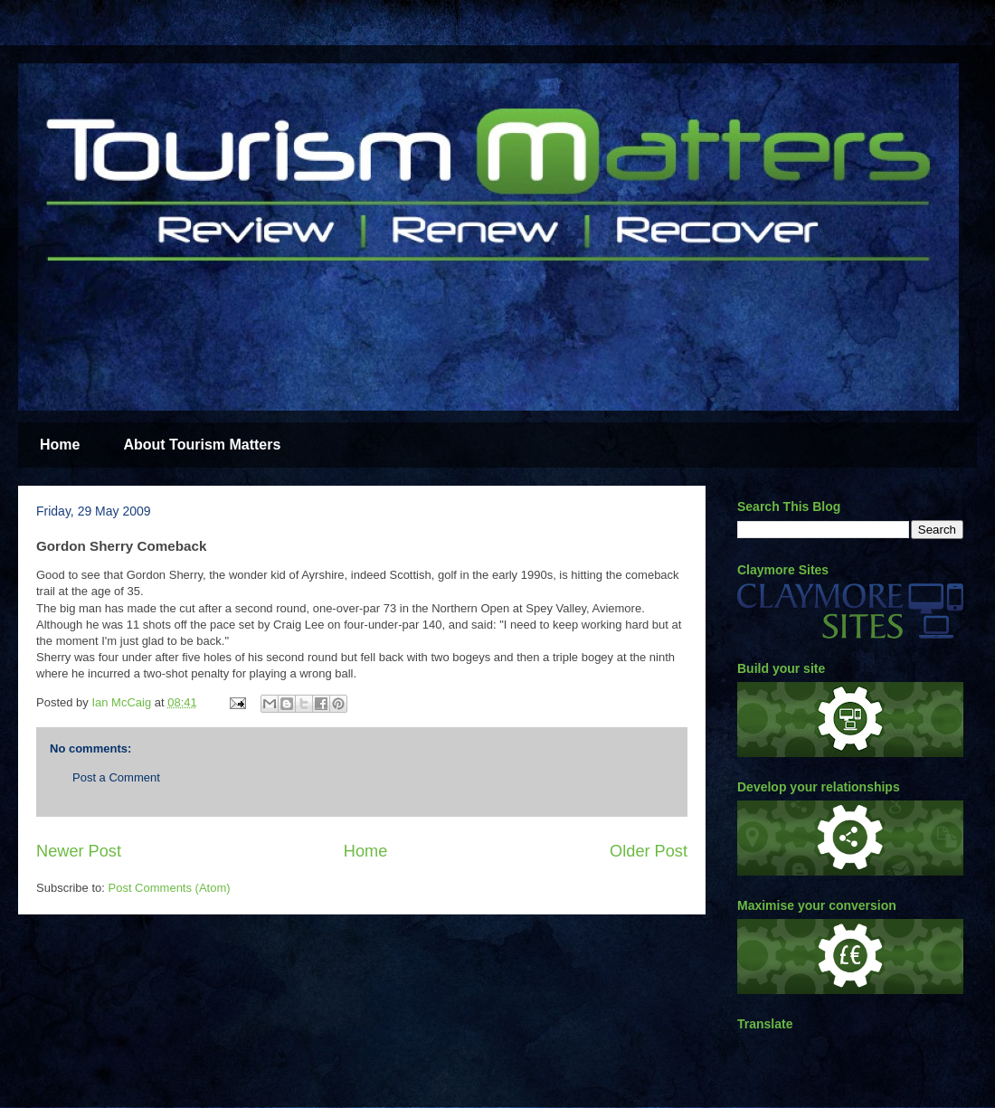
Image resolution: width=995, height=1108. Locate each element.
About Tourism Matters (201, 444)
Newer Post (78, 851)
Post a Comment (116, 777)
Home (60, 444)
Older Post (648, 851)
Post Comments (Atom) (170, 888)
